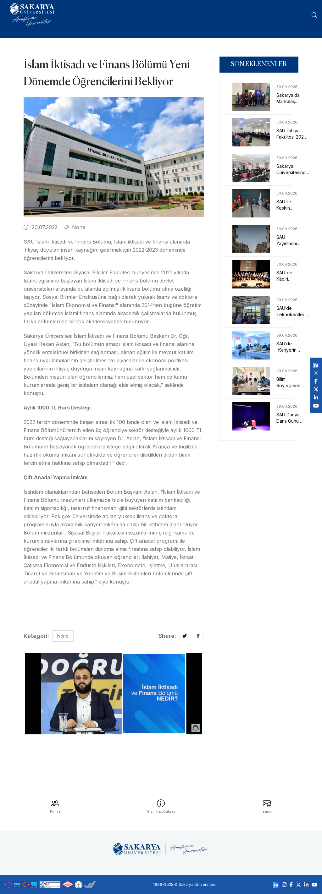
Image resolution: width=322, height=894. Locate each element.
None (74, 227)
